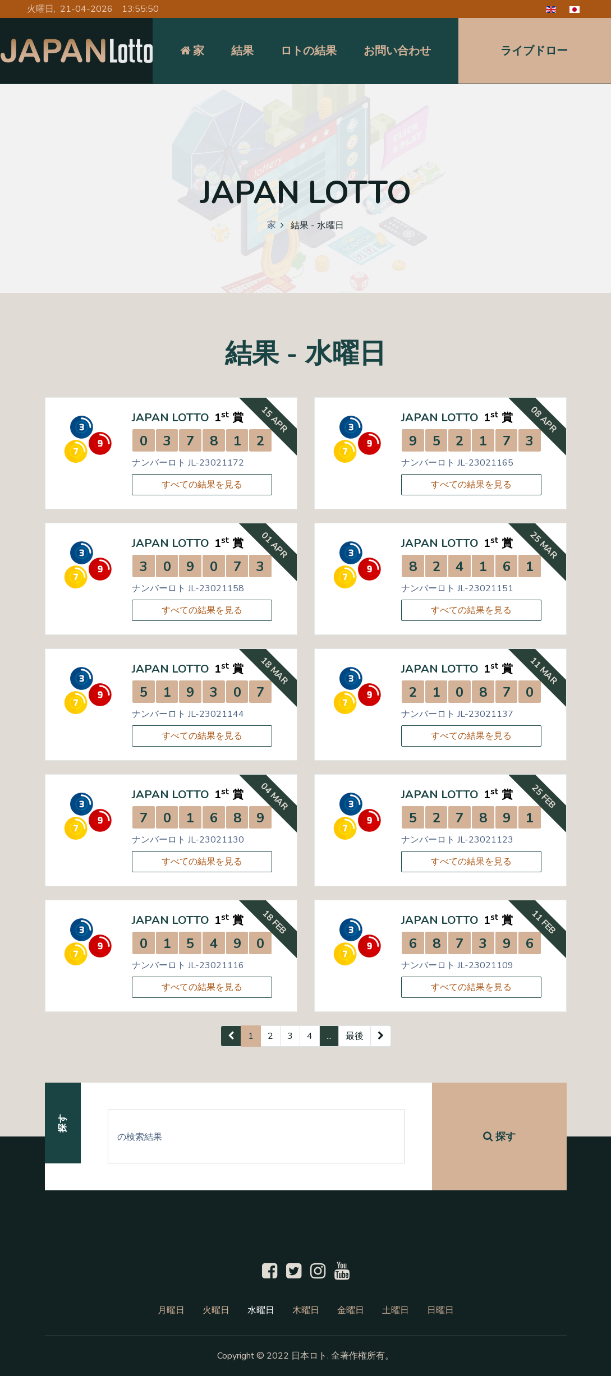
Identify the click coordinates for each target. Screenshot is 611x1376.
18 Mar (274, 671)
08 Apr (543, 419)
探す (499, 1136)
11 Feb (543, 922)
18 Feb (274, 922)
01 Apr (274, 545)
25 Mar (543, 545)
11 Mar (543, 671)
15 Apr (274, 419)
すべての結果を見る (202, 484)
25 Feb (543, 796)
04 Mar (274, 796)
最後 (355, 1036)
